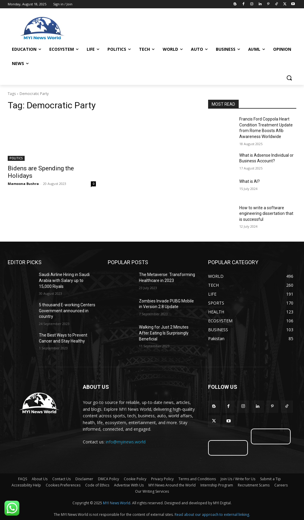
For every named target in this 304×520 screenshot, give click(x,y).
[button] (289, 78)
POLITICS (16, 158)
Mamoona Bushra (23, 183)
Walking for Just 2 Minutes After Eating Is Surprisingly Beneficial (164, 333)
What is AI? (249, 181)
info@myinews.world (125, 442)
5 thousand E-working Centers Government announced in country (67, 310)
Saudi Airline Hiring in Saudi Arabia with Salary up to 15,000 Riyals (64, 280)
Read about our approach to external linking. (212, 514)
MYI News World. (117, 502)
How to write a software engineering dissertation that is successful (266, 213)
